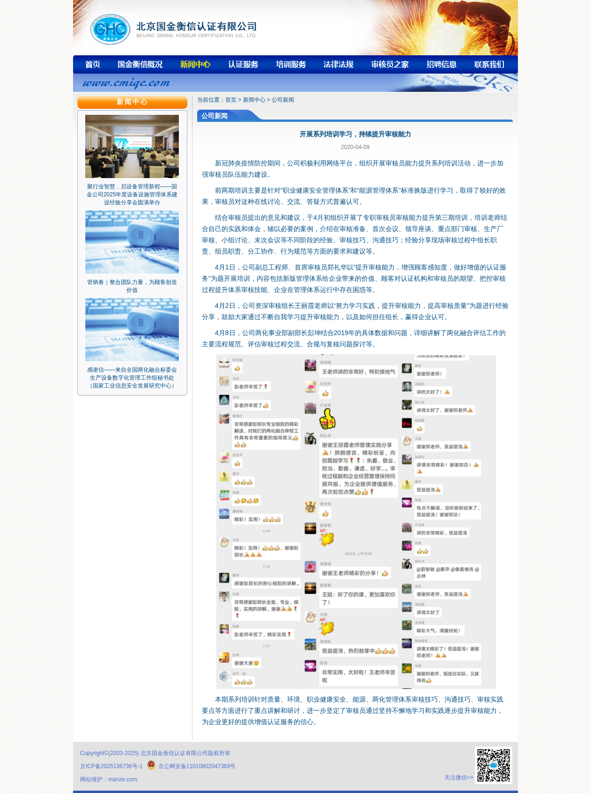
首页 (230, 100)
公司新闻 (283, 100)
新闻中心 (254, 100)
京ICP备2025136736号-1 (111, 766)
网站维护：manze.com (108, 779)
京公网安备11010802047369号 (191, 766)
